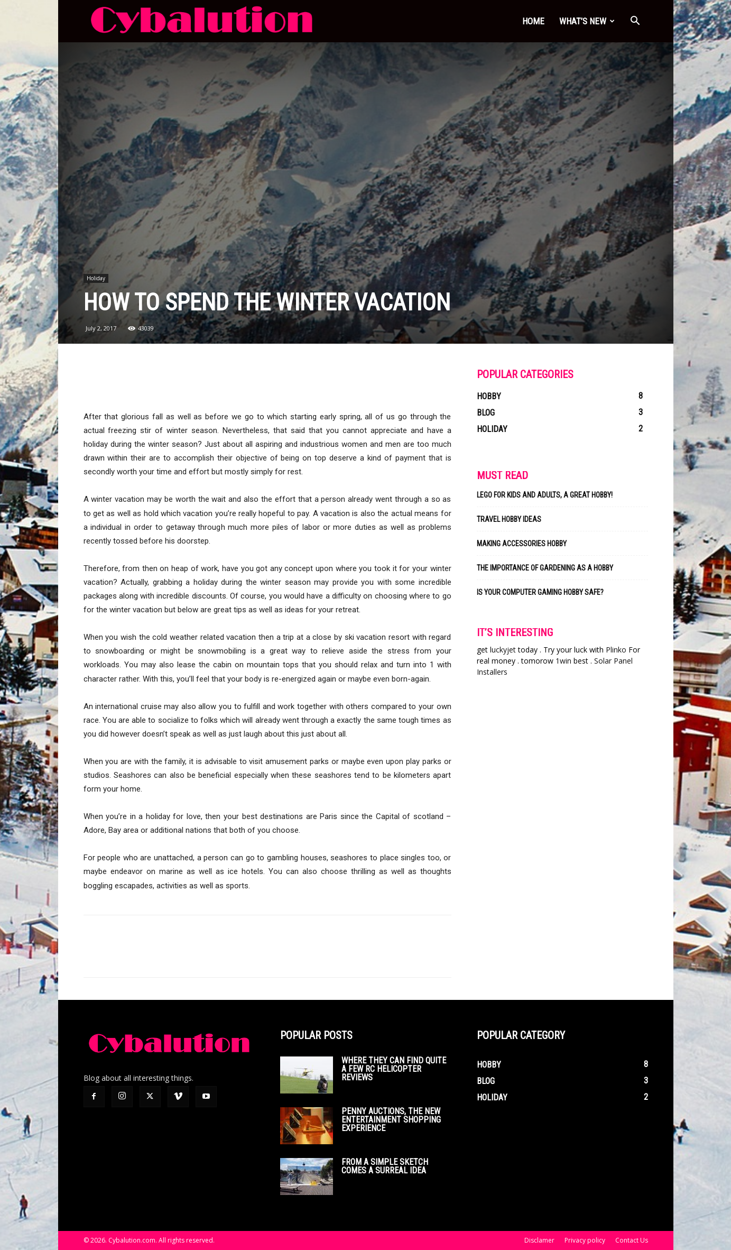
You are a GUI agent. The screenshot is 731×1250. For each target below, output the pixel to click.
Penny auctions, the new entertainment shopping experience (391, 1119)
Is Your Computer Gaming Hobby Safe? (540, 592)
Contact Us (631, 1240)
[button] (635, 22)
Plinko (616, 650)
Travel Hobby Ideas (509, 519)
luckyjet (503, 650)
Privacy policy (585, 1240)
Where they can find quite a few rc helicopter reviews (393, 1068)
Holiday (96, 278)
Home (533, 21)
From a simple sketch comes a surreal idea (384, 1166)
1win (563, 661)
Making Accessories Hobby (522, 543)
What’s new (587, 21)
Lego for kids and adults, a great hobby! (545, 495)
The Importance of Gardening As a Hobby (545, 568)
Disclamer (539, 1240)
